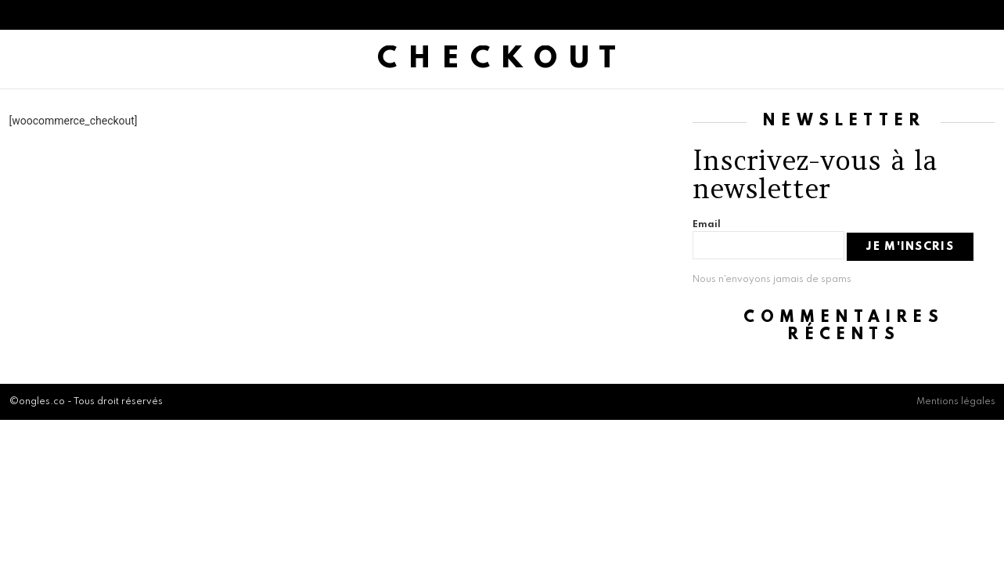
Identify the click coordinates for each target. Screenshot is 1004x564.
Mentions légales (955, 402)
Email (707, 225)
